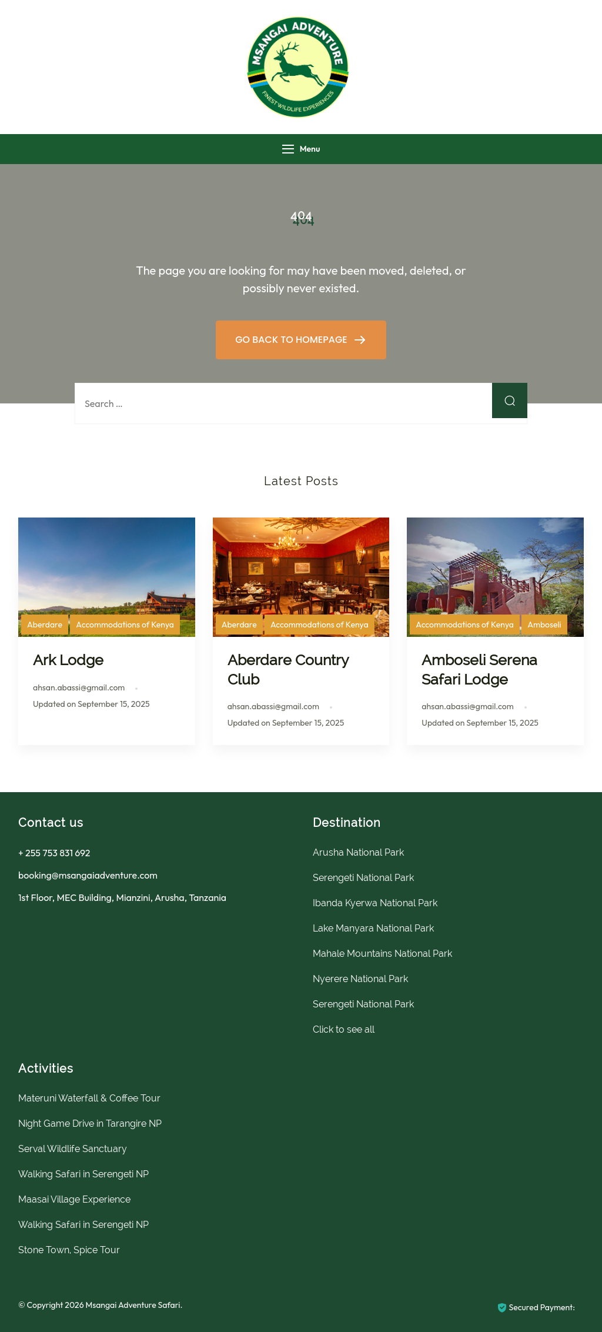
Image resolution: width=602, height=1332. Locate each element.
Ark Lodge (68, 660)
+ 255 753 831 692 (54, 853)
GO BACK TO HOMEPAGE (292, 339)
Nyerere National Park (360, 978)
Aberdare (44, 624)
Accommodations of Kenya (125, 624)
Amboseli (544, 624)
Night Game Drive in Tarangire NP (90, 1123)
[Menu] (288, 149)
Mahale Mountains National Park (382, 953)
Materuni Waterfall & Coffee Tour (89, 1098)
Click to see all (343, 1029)
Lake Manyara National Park (373, 928)
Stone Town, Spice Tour (69, 1250)
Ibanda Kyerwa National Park (375, 903)
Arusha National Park (358, 852)
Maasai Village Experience (74, 1199)
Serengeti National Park (363, 877)
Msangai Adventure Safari (132, 1305)
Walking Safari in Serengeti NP (83, 1174)
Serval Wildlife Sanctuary (72, 1148)
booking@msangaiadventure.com (88, 875)
